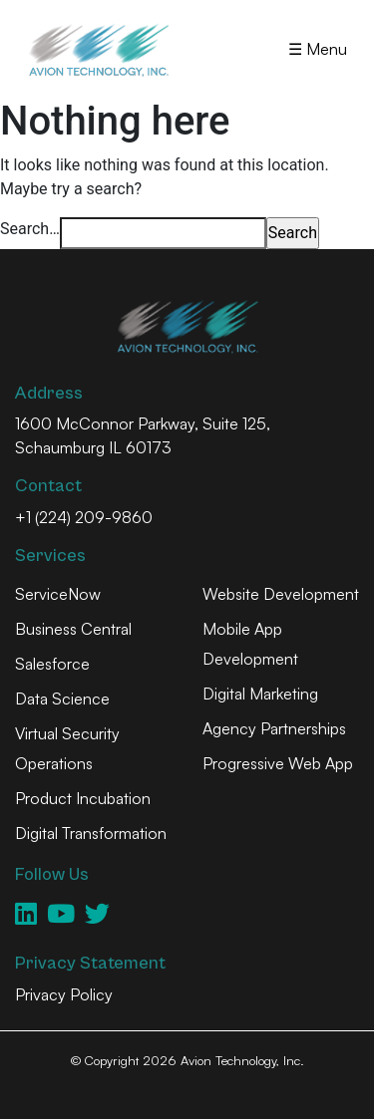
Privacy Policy (64, 994)
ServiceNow (58, 594)
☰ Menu (317, 49)
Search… (30, 228)
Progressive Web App (277, 763)
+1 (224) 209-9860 (84, 517)
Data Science (62, 698)
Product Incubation (83, 798)
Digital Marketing (260, 693)
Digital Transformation (91, 833)
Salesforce (52, 664)
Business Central (73, 629)
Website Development (280, 594)
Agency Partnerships (274, 728)
